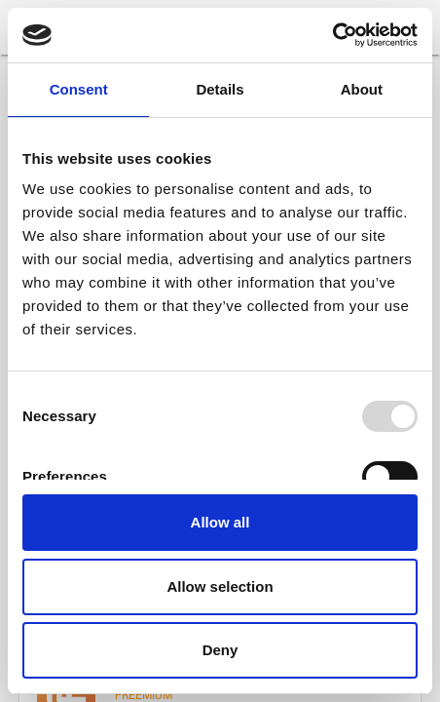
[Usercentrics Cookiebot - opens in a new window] (332, 35)
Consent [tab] (79, 89)
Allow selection (219, 586)
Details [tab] (219, 89)
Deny (220, 650)
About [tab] (362, 89)
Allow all (220, 522)
